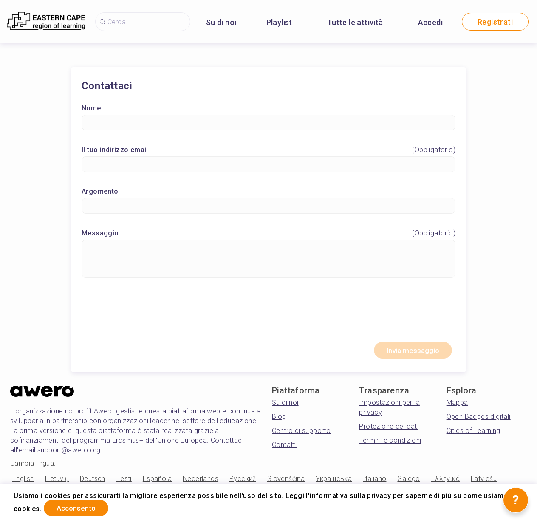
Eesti (124, 481)
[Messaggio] (268, 259)
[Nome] (268, 123)
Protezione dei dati (388, 428)
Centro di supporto (301, 433)
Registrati (495, 21)
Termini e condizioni (390, 442)
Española (157, 481)
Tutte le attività (355, 22)
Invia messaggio (408, 352)
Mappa (457, 405)
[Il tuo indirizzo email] (268, 165)
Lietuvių (57, 481)
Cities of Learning (473, 433)
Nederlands (200, 481)
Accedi (430, 22)
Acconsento (80, 507)
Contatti (284, 447)
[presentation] (268, 314)
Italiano (374, 481)
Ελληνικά (445, 481)
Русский (242, 481)
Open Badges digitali (479, 419)
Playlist (279, 22)
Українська (334, 481)
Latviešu (484, 481)
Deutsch (92, 481)
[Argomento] (268, 207)
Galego (408, 481)
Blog (279, 419)
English (23, 481)
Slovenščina (286, 481)
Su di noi (221, 22)
